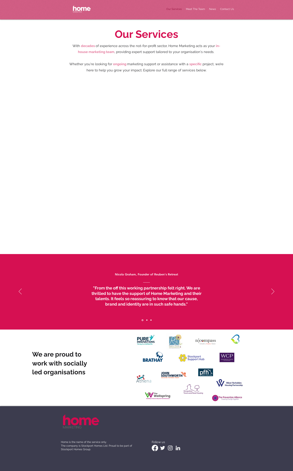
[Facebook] (155, 448)
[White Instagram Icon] (170, 448)
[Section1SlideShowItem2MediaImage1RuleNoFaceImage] (146, 320)
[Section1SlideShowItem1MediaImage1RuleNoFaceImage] (142, 320)
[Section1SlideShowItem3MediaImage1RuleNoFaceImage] (151, 320)
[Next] (272, 292)
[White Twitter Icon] (162, 448)
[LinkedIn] (178, 448)
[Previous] (20, 292)
